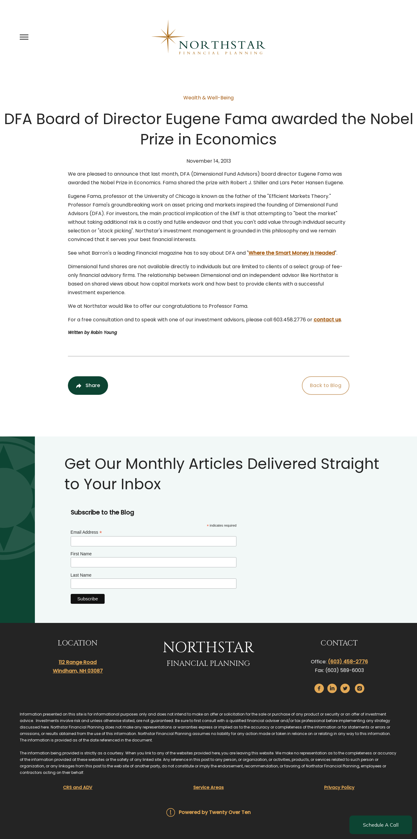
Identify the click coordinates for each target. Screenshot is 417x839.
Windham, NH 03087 (78, 670)
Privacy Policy (339, 787)
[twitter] (345, 688)
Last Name (81, 575)
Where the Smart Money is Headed (291, 253)
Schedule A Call (380, 825)
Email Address (86, 532)
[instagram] (360, 688)
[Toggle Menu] (24, 37)
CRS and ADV (77, 787)
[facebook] (319, 688)
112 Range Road (78, 662)
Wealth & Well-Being (208, 97)
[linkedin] (332, 688)
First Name (81, 553)
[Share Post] (88, 385)
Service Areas (208, 787)
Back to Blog (325, 385)
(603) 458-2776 (348, 661)
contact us (327, 319)
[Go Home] (209, 37)
